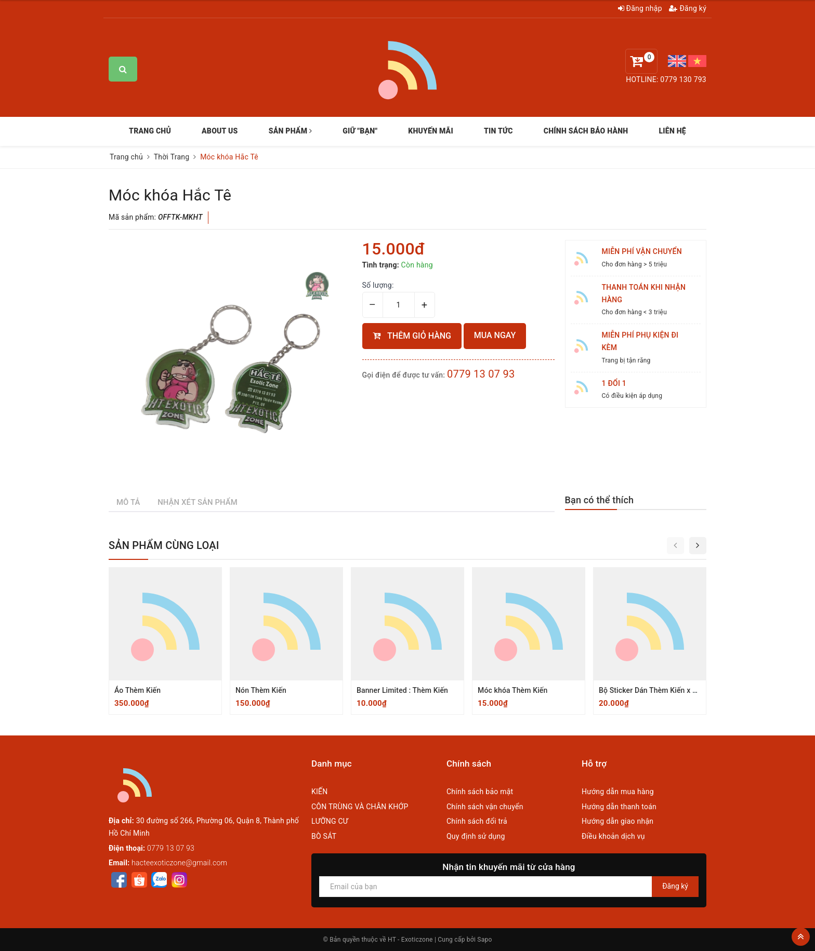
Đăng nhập (640, 8)
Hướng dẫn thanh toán (619, 806)
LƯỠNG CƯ (329, 821)
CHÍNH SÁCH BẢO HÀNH (586, 131)
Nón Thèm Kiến (260, 690)
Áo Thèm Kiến (137, 690)
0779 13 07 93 (481, 374)
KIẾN (319, 791)
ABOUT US (220, 131)
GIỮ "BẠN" (360, 131)
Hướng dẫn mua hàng (618, 791)
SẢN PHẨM (290, 131)
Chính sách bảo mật (479, 791)
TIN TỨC (498, 131)
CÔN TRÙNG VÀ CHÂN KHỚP (360, 806)
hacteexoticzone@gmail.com (179, 863)
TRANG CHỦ (150, 131)
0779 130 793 (683, 79)
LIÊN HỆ (672, 131)
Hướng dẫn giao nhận (617, 821)
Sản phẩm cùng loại (164, 545)
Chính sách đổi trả (476, 821)
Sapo (484, 939)
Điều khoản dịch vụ (613, 836)
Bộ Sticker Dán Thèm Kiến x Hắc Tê (657, 690)
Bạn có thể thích (599, 499)
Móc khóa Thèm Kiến (512, 690)
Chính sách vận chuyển (484, 806)
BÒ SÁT (323, 836)
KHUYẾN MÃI (430, 131)
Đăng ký (687, 8)
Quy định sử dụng (475, 836)
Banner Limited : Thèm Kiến (402, 690)
